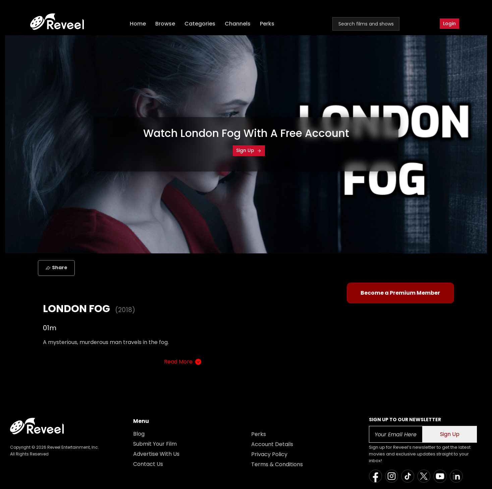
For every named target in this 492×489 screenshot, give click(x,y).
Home (138, 24)
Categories (199, 24)
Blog (139, 434)
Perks (267, 24)
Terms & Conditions (277, 464)
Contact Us (148, 464)
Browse (165, 24)
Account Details (272, 444)
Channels (238, 24)
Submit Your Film (155, 444)
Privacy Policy (269, 454)
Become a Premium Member (400, 293)
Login (449, 23)
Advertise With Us (156, 454)
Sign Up (249, 150)
